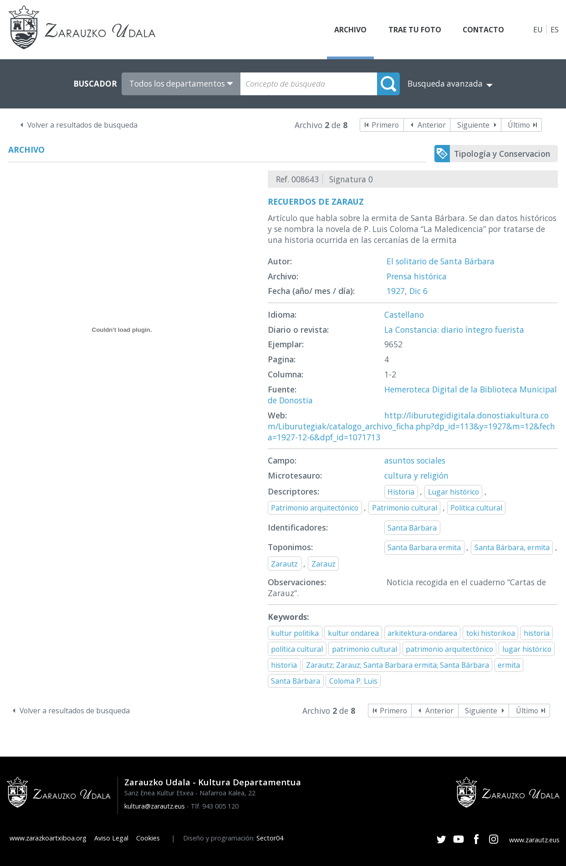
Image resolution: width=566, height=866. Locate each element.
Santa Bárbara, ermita (512, 547)
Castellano (404, 314)
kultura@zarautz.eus (154, 806)
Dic (415, 290)
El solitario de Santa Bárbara (441, 261)
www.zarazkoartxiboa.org (48, 838)
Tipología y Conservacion (502, 153)
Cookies (148, 838)
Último (519, 125)
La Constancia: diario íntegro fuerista (454, 329)
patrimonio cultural (364, 649)
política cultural (297, 649)
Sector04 (269, 838)
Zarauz (323, 564)
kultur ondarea (353, 633)
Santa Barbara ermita (424, 547)
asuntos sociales (414, 460)
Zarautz (284, 564)
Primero (385, 125)
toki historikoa (490, 633)
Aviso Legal (111, 838)
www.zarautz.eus (534, 839)
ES (555, 30)
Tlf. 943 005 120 (215, 806)
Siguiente (473, 125)
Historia (401, 492)
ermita (509, 665)
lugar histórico (526, 649)
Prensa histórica (417, 276)
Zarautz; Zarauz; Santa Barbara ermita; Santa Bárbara (397, 665)
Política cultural (476, 508)
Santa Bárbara (412, 528)
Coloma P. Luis (353, 681)
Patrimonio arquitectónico (314, 508)
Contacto (482, 30)
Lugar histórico (453, 492)
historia (537, 633)
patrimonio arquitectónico (449, 649)
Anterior (432, 125)
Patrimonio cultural (404, 508)
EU (538, 30)
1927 (396, 290)
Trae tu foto (413, 30)
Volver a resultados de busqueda (82, 125)
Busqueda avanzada (445, 83)
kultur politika (295, 633)
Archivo (348, 30)
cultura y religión (416, 475)
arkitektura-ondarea (422, 633)
